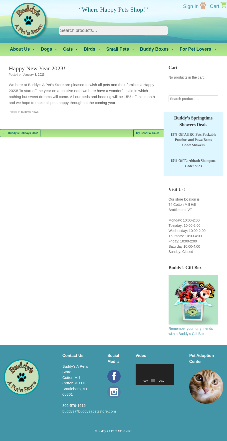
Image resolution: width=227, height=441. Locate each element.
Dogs (49, 49)
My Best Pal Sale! (150, 133)
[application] (155, 374)
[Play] (142, 380)
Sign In (191, 6)
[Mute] (167, 380)
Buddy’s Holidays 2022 (20, 133)
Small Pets (120, 49)
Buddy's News (29, 111)
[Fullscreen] (171, 380)
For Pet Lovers (198, 49)
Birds (92, 49)
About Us (23, 49)
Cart (214, 6)
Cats (71, 49)
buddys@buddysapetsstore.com (89, 411)
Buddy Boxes (157, 49)
